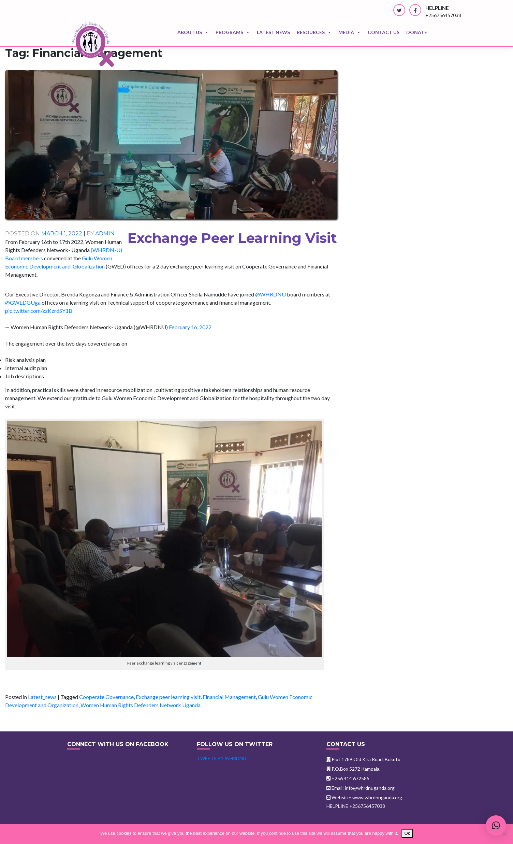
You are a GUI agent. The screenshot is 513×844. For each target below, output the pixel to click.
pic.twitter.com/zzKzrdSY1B (38, 310)
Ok (407, 833)
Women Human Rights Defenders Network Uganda (140, 705)
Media (349, 32)
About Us (193, 32)
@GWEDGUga (23, 302)
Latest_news (42, 697)
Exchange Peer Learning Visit (232, 238)
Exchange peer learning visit (168, 697)
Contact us (383, 32)
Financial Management (229, 697)
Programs (233, 32)
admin (105, 233)
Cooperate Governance (106, 697)
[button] (496, 825)
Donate (416, 32)
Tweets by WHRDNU (221, 758)
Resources (314, 32)
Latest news (273, 32)
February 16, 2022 (190, 327)
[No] (504, 834)
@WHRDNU (270, 294)
